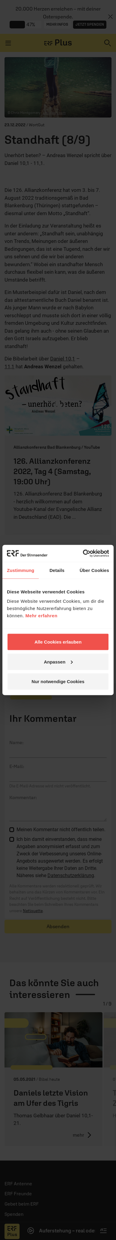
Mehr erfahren (42, 615)
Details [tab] (57, 570)
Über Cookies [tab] (94, 570)
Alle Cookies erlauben (58, 641)
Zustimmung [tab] (20, 570)
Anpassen (58, 661)
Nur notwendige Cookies (58, 681)
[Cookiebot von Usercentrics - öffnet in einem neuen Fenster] (83, 553)
